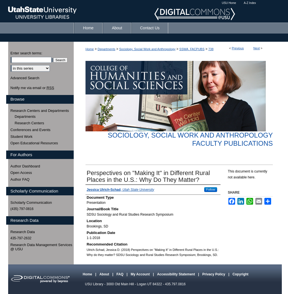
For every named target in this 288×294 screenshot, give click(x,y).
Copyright (241, 274)
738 (210, 49)
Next (256, 48)
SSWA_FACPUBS (191, 49)
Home (90, 49)
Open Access (21, 173)
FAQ (120, 274)
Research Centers (29, 123)
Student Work (21, 136)
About (104, 274)
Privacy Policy (214, 274)
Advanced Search (24, 78)
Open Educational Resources (34, 143)
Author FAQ (20, 179)
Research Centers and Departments (39, 111)
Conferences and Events (30, 130)
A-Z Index (250, 3)
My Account (141, 274)
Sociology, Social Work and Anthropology (147, 49)
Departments (106, 49)
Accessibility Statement (176, 274)
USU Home (229, 3)
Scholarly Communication (31, 202)
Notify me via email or (32, 88)
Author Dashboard (25, 166)
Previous (238, 48)
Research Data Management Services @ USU (41, 247)
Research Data (22, 232)
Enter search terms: (26, 53)
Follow (210, 189)
